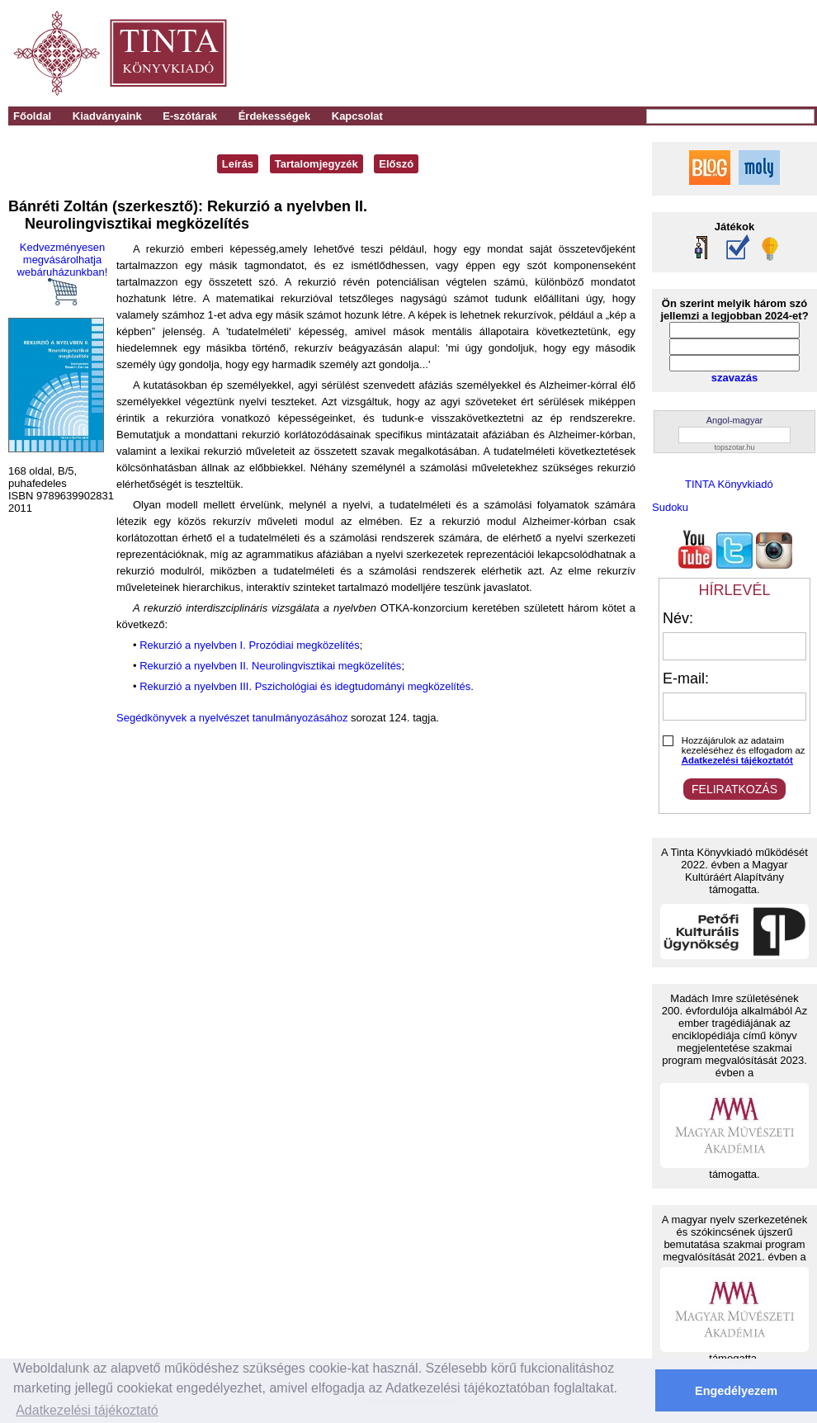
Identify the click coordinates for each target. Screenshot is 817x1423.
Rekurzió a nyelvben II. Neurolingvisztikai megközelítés (270, 665)
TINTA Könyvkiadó (729, 484)
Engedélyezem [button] (736, 1390)
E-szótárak (190, 116)
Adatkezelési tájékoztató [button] (87, 1410)
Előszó (396, 164)
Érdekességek (274, 116)
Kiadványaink (107, 116)
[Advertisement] (587, 53)
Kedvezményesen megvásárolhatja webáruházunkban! (62, 273)
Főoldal (32, 116)
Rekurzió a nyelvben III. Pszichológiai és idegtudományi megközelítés (304, 686)
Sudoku (670, 507)
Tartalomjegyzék (316, 164)
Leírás (237, 164)
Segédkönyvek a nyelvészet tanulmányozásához (231, 718)
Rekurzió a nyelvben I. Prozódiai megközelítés (249, 645)
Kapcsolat (357, 116)
